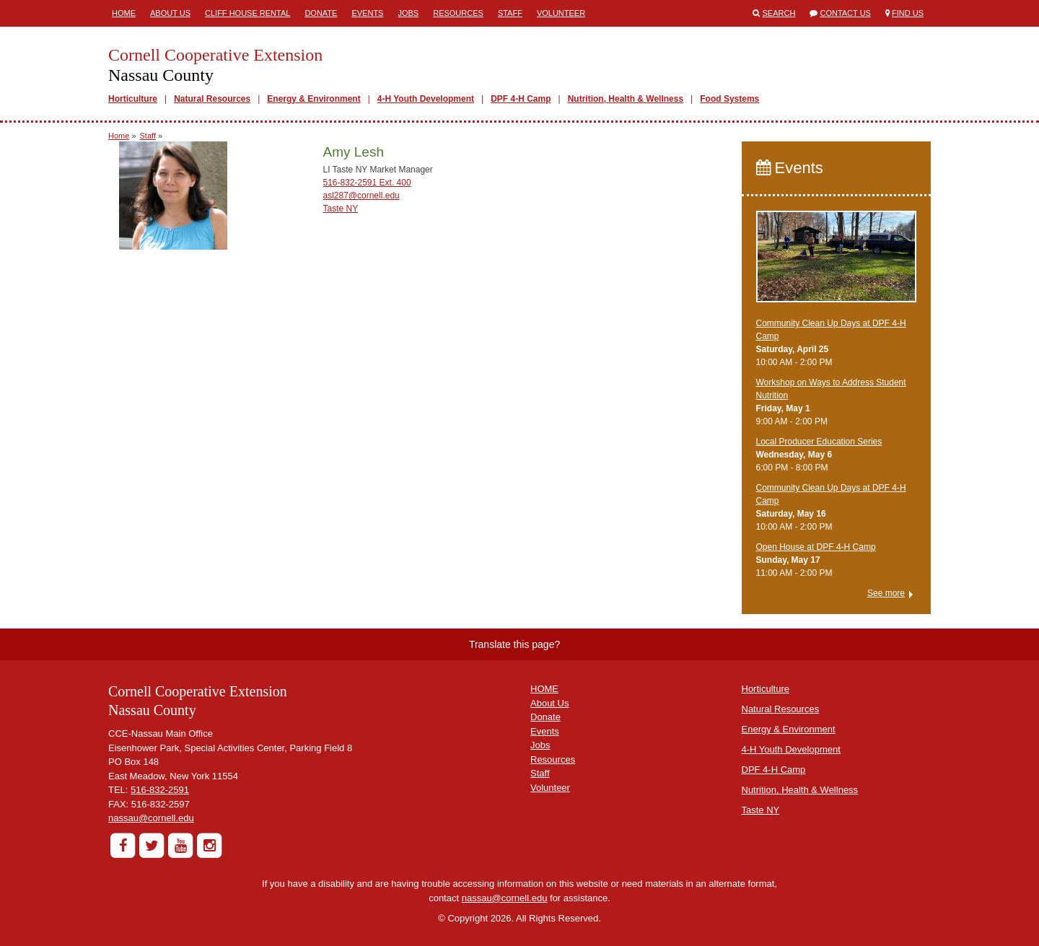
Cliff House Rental (247, 13)
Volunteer (561, 13)
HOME (544, 688)
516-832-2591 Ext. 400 (367, 183)
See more (886, 593)
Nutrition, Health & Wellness (625, 99)
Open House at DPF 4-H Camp (816, 547)
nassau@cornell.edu (151, 818)
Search (779, 13)
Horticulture (132, 99)
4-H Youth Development (425, 99)
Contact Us (845, 13)
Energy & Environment (313, 99)
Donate (320, 13)
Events (367, 13)
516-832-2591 (160, 789)
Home (124, 13)
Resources (458, 13)
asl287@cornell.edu (361, 195)
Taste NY (340, 208)
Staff (510, 13)
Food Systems (729, 99)
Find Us (908, 13)
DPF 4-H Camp (521, 99)
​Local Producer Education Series (819, 442)
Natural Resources (212, 99)
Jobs (408, 13)
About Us (170, 13)
